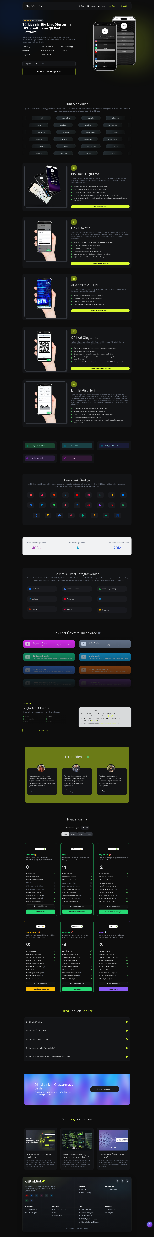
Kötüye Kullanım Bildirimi (89, 1222)
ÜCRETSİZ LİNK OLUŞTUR (49, 71)
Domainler (57, 1216)
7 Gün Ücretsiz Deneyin (77, 912)
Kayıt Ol (122, 6)
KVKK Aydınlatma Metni (88, 1219)
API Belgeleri (111, 1189)
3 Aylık (73, 834)
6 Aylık (81, 834)
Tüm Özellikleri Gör (40, 906)
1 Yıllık (89, 834)
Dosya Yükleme (66, 47)
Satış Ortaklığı (31, 1209)
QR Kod (63, 51)
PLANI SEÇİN (40, 912)
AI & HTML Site (47, 51)
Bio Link (26, 47)
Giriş (112, 6)
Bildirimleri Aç (85, 1192)
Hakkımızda (110, 1209)
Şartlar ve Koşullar (86, 1213)
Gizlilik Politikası (85, 1216)
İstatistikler (46, 54)
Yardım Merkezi (59, 1209)
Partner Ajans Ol (32, 1213)
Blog (81, 6)
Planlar (102, 6)
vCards (25, 51)
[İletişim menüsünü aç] (149, 1224)
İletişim (109, 1213)
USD (85, 828)
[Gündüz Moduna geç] (127, 1181)
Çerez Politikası (85, 1209)
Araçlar (91, 6)
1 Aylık (65, 834)
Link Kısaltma (47, 47)
